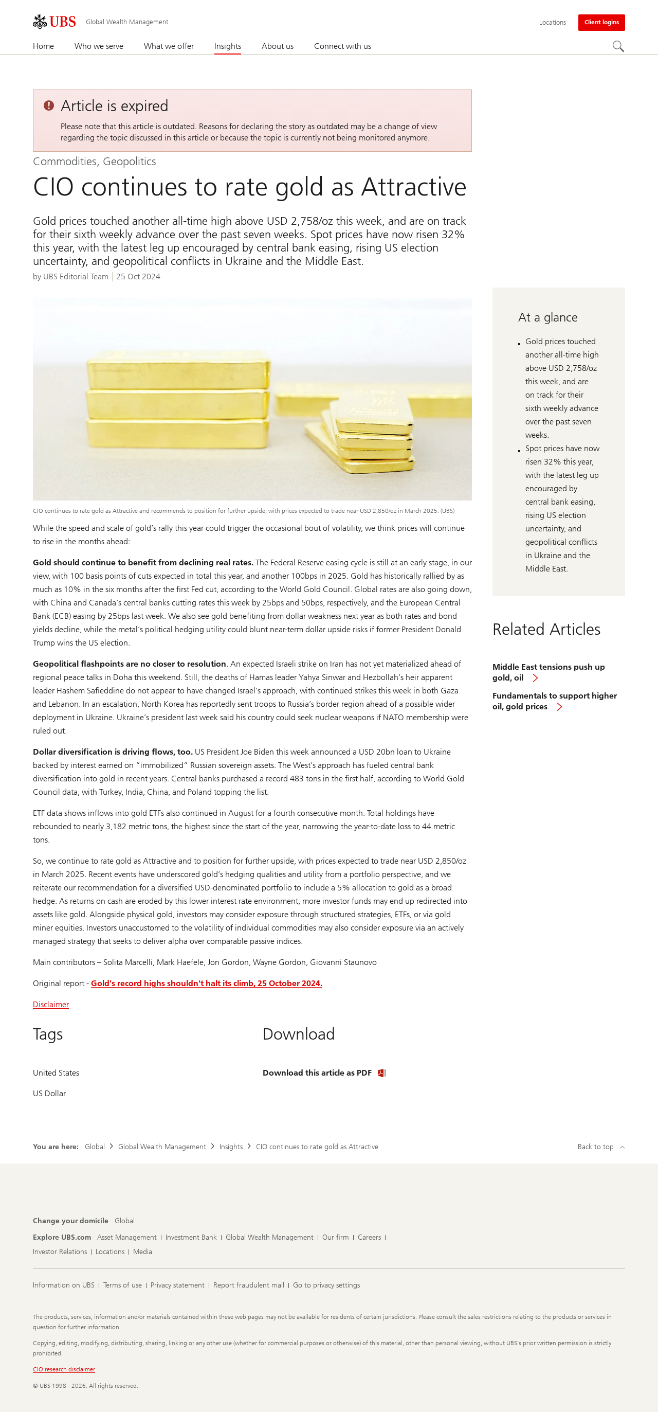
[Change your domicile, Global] (125, 1221)
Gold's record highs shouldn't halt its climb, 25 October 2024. (206, 983)
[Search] (619, 47)
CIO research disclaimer (64, 1369)
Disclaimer (51, 1004)
